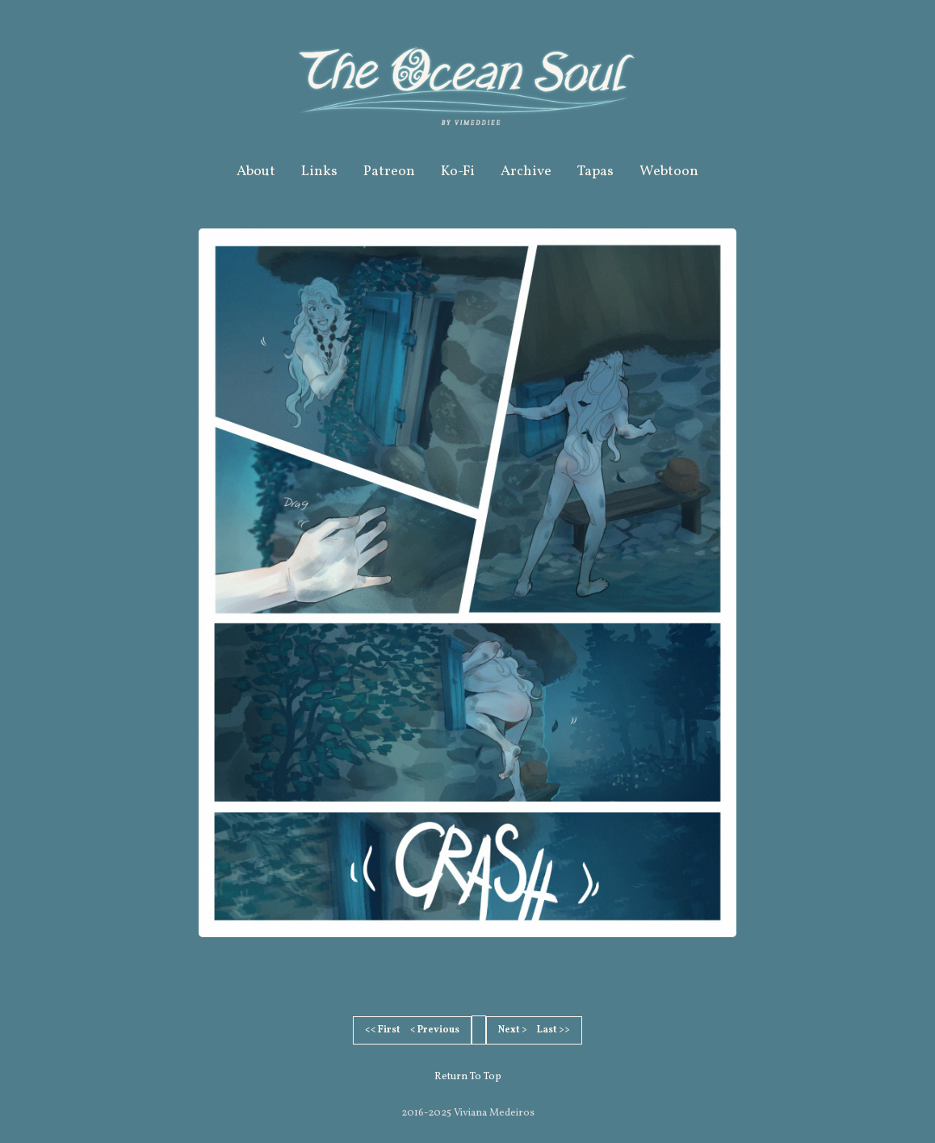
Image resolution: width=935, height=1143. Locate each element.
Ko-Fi (458, 171)
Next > (512, 1030)
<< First (382, 1030)
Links (319, 171)
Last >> (553, 1030)
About (256, 171)
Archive (526, 171)
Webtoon (668, 171)
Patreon (389, 171)
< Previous (434, 1030)
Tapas (595, 171)
